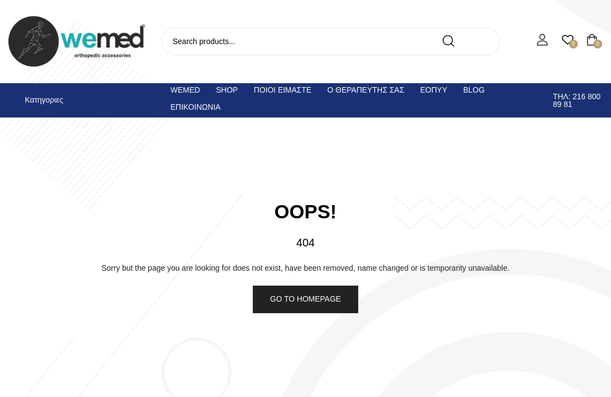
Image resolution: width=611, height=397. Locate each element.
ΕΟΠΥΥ (433, 89)
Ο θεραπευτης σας (365, 89)
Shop (227, 89)
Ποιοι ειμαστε (282, 89)
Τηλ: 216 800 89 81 (577, 100)
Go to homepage (305, 298)
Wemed (185, 89)
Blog (474, 89)
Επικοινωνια (196, 107)
